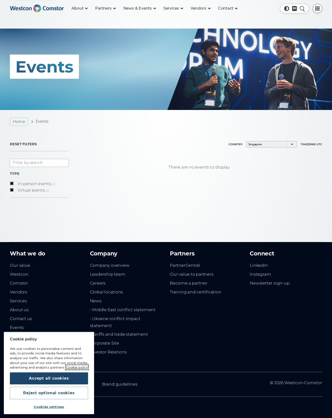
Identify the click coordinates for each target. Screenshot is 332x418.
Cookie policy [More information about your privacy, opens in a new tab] (77, 367)
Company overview (109, 265)
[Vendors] (200, 8)
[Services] (173, 8)
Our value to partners (192, 274)
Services (18, 300)
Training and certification (195, 292)
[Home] (37, 8)
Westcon (19, 274)
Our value (20, 265)
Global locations (106, 292)
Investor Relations (108, 352)
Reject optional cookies (49, 393)
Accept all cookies (49, 378)
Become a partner (188, 283)
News (96, 300)
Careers (98, 283)
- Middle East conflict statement (122, 309)
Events (17, 327)
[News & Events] (139, 8)
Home (19, 121)
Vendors (18, 292)
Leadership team (107, 274)
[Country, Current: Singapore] (294, 8)
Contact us (21, 318)
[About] (79, 8)
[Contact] (227, 8)
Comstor (19, 283)
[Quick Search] (302, 8)
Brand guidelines (120, 384)
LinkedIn (259, 265)
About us (19, 309)
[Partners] (105, 8)
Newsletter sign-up (269, 283)
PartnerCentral (185, 265)
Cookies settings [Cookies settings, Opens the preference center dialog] (49, 407)
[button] (286, 8)
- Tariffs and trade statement (119, 334)
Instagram (260, 274)
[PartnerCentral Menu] (317, 8)
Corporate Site (104, 343)
